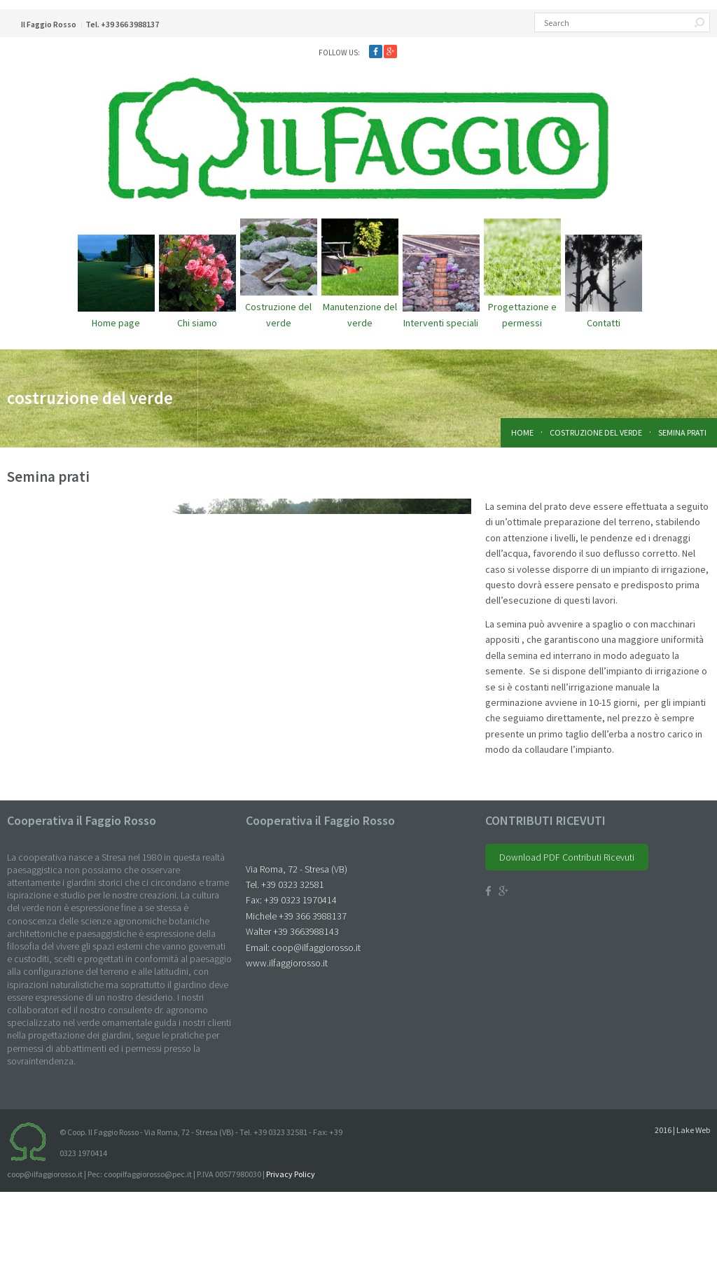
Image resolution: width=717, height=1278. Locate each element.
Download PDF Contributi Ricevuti (566, 943)
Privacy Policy (290, 1260)
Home (522, 432)
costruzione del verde (596, 432)
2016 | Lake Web (682, 1216)
